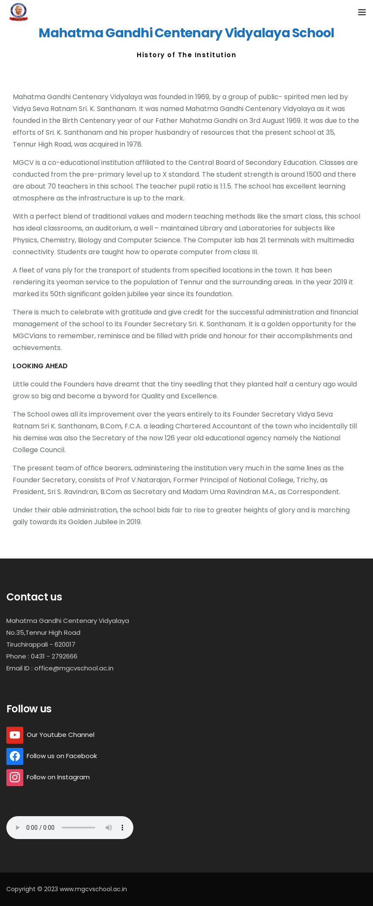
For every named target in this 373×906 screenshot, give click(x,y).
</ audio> (69, 827)
